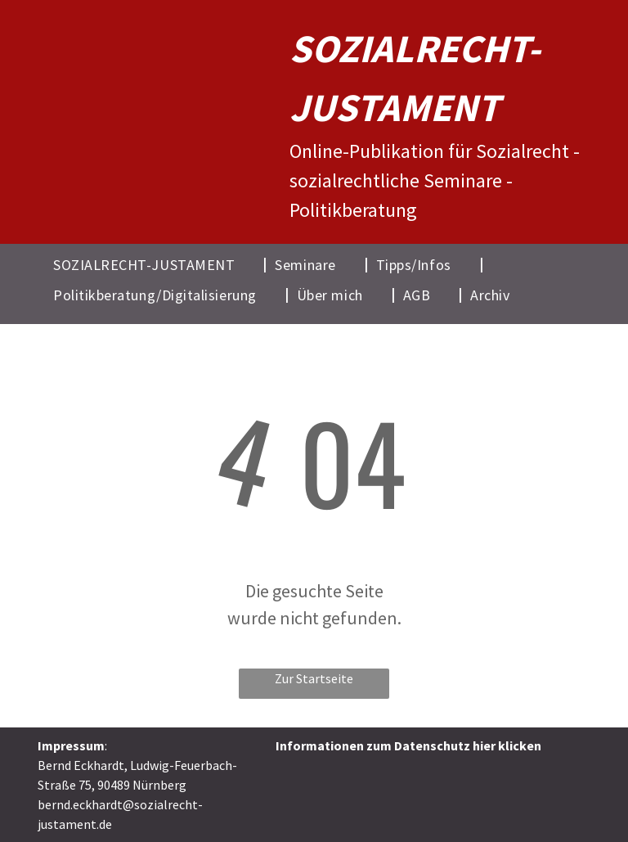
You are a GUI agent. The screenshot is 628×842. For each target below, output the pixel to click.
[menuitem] (156, 264)
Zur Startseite (314, 678)
